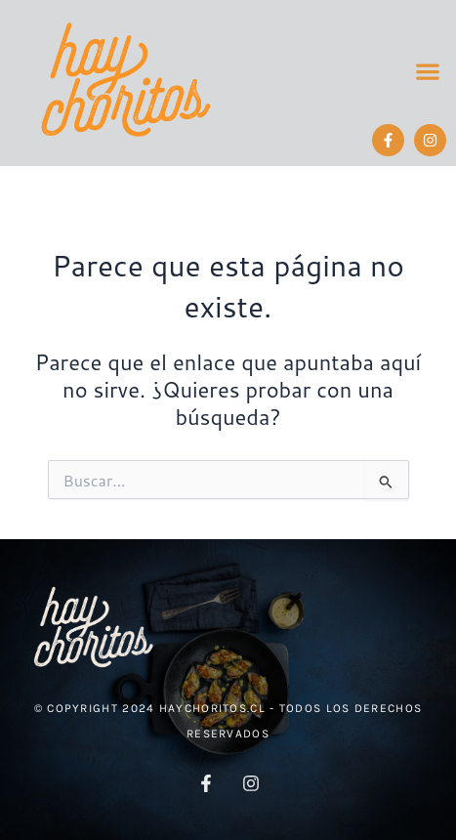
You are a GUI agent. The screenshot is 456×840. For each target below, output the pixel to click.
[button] (427, 72)
